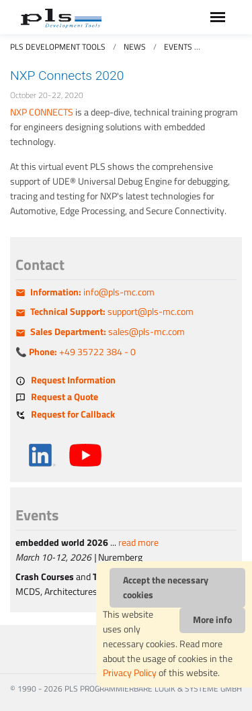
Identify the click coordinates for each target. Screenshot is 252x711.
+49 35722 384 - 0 (82, 352)
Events (178, 46)
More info (212, 619)
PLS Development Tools (58, 46)
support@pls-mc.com (112, 311)
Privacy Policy (130, 672)
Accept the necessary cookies (165, 587)
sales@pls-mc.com (107, 331)
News (135, 46)
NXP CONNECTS (41, 112)
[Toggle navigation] (217, 17)
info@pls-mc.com (92, 292)
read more (138, 542)
